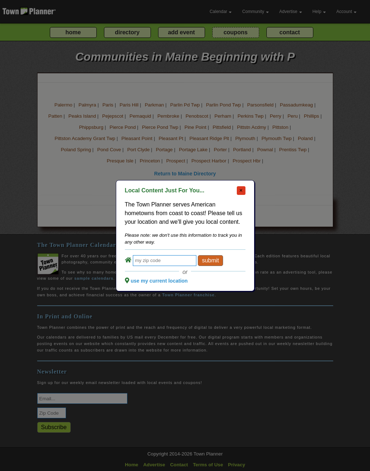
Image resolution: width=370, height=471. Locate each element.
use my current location (159, 281)
